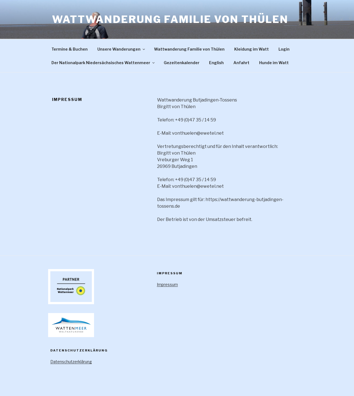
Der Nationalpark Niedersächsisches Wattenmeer (103, 62)
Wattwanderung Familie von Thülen (170, 19)
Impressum (167, 284)
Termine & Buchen (69, 49)
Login (284, 49)
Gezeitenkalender (181, 62)
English (216, 62)
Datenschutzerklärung (71, 361)
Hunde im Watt (274, 62)
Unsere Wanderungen (121, 49)
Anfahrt (241, 62)
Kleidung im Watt (251, 49)
